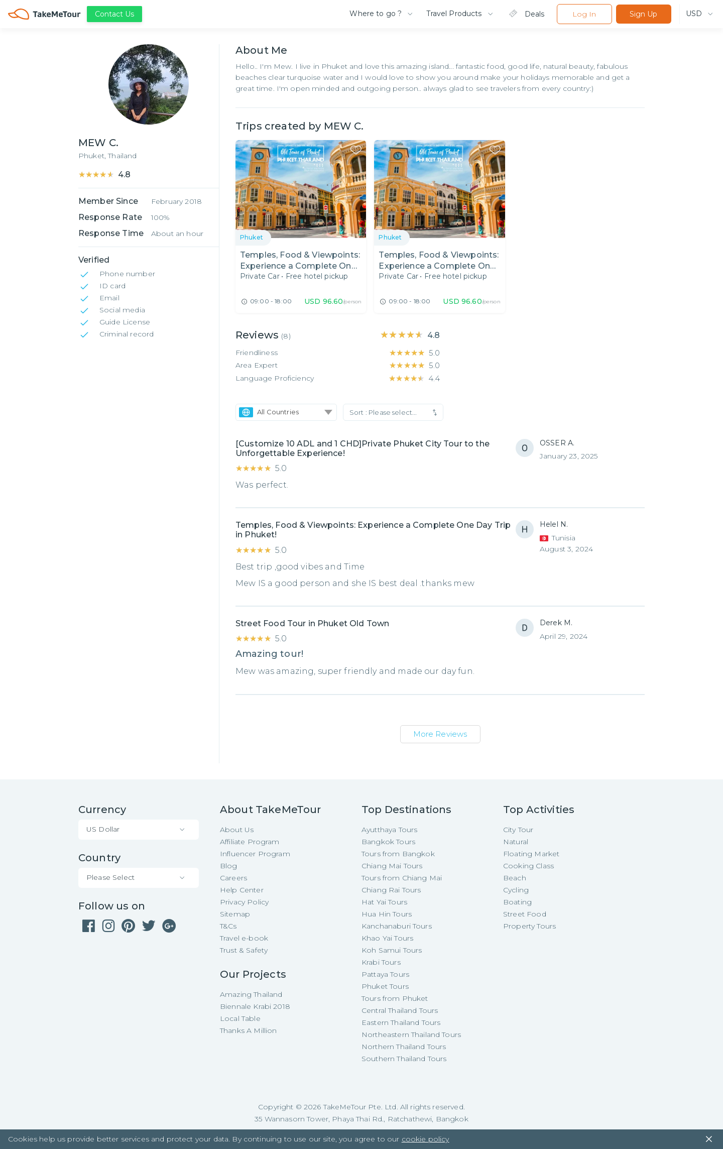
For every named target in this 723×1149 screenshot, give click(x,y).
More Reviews (440, 734)
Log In (584, 14)
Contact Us (114, 14)
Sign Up (643, 14)
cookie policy (425, 1138)
